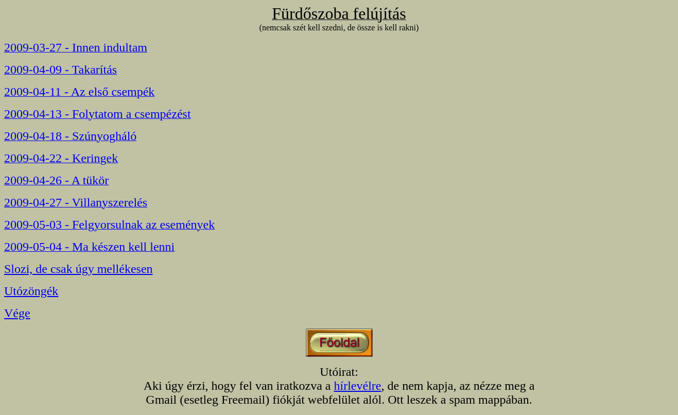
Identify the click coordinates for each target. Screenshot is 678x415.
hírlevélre (357, 385)
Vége (17, 313)
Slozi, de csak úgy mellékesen (78, 268)
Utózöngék (31, 291)
